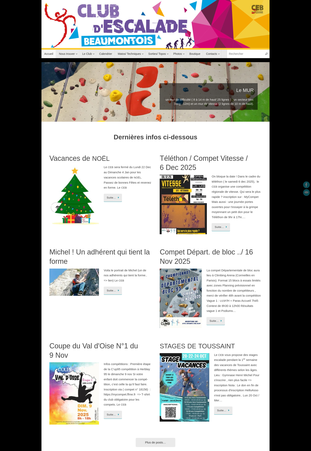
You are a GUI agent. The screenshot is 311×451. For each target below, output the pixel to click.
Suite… (113, 197)
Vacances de (79, 158)
